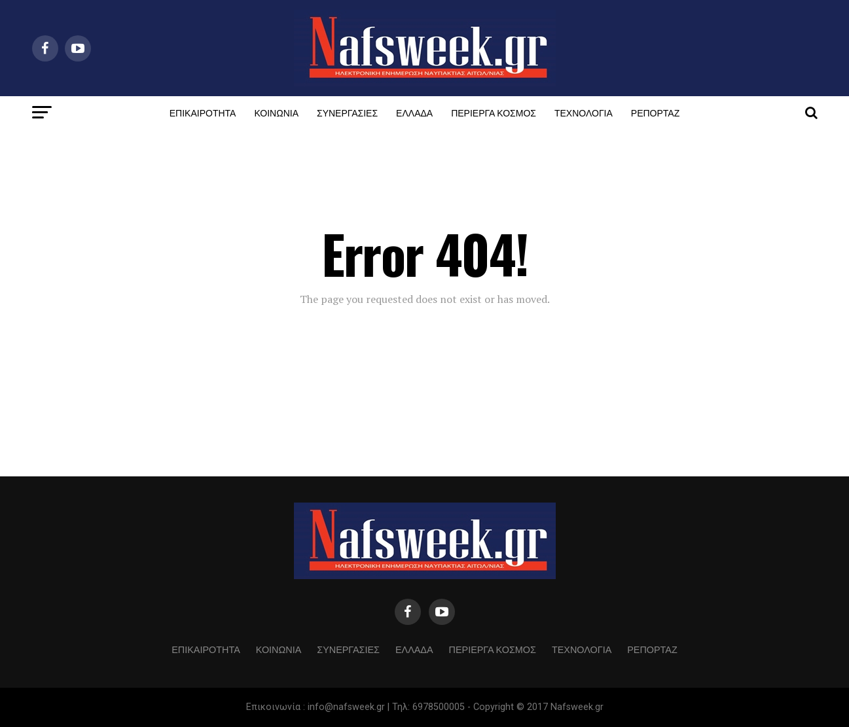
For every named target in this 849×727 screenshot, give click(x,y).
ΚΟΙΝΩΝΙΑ (276, 112)
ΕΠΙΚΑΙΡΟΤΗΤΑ (203, 112)
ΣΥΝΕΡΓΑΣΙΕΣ (347, 112)
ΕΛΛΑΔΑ (414, 112)
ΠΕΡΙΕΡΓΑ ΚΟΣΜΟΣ (493, 112)
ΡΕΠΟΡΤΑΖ (655, 112)
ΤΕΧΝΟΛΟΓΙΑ (583, 112)
